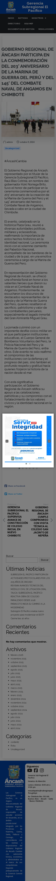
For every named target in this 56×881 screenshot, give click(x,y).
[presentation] (6, 441)
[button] (26, 463)
